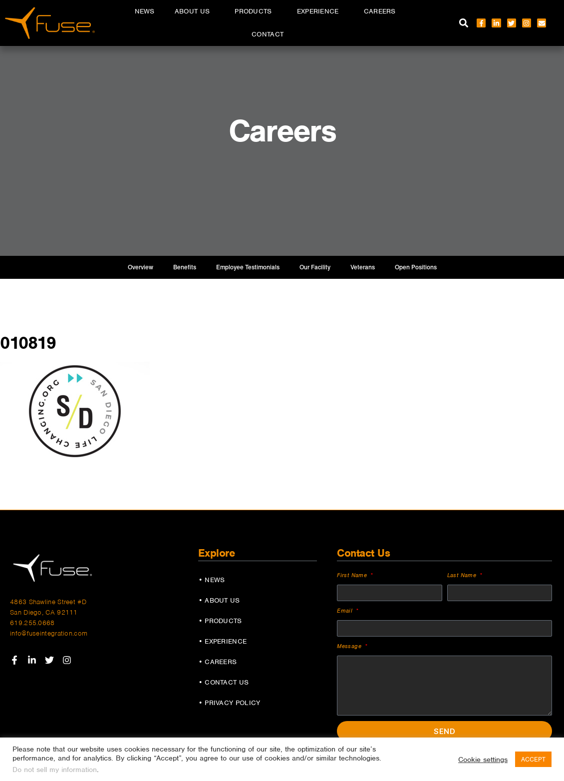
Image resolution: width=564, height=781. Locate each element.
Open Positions (416, 267)
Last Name (463, 575)
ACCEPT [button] (533, 759)
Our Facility (314, 267)
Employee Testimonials (248, 267)
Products (256, 11)
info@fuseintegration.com (48, 633)
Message (350, 646)
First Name (353, 575)
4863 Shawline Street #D (48, 602)
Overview (140, 267)
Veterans (362, 267)
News (145, 11)
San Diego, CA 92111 (44, 612)
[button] (463, 23)
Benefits (184, 267)
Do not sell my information (54, 769)
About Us (195, 11)
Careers (382, 11)
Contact (267, 34)
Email (345, 611)
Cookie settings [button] (483, 759)
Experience (320, 11)
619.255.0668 (32, 623)
